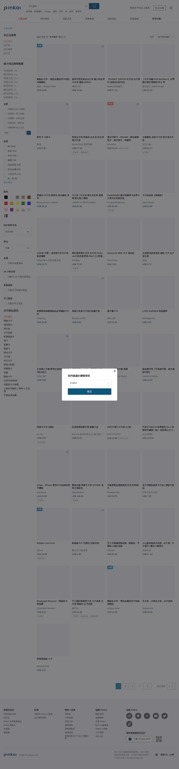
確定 (89, 391)
